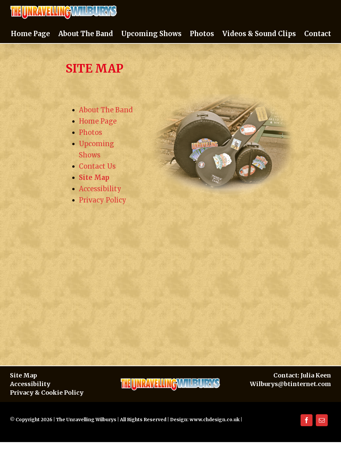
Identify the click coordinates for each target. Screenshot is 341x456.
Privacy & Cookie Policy (47, 392)
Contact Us (97, 166)
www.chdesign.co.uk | (216, 420)
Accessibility (100, 189)
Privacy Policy (102, 200)
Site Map (94, 177)
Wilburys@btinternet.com (290, 384)
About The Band (106, 110)
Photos (90, 132)
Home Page (98, 121)
